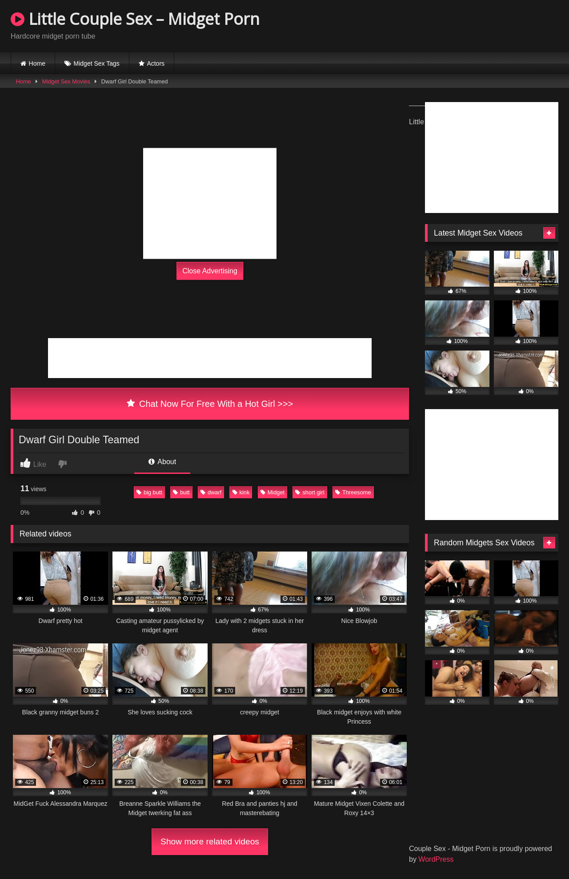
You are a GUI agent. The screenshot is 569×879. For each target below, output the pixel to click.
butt (181, 492)
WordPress (435, 859)
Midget (272, 492)
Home (37, 63)
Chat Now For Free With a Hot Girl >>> (210, 404)
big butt (149, 492)
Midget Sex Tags (97, 63)
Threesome (353, 492)
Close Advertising (209, 271)
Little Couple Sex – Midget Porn (135, 19)
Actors (155, 63)
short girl (309, 492)
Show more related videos (209, 841)
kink (241, 492)
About (162, 461)
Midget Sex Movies (66, 81)
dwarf (210, 492)
